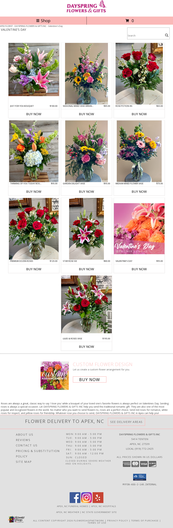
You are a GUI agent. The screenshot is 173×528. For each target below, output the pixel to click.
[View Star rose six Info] (86, 229)
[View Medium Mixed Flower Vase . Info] (139, 151)
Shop (43, 20)
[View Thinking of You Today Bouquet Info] (33, 151)
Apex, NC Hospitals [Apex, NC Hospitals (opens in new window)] (103, 506)
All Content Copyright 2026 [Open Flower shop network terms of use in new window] (53, 520)
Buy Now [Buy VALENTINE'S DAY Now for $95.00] (139, 269)
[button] (139, 477)
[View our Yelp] (98, 502)
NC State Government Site (99, 512)
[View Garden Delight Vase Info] (86, 151)
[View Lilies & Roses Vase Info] (86, 304)
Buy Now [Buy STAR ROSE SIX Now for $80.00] (86, 269)
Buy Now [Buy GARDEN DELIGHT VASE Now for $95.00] (86, 191)
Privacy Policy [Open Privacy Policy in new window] (117, 520)
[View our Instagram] (86, 502)
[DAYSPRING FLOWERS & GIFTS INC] (86, 11)
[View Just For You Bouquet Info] (33, 69)
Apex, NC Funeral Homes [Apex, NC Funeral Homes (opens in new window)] (73, 506)
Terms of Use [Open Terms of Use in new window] (97, 522)
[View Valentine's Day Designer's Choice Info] (139, 228)
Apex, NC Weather (67, 512)
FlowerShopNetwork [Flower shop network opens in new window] (89, 520)
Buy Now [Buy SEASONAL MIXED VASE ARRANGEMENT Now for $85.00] (86, 114)
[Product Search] (145, 35)
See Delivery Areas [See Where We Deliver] (126, 422)
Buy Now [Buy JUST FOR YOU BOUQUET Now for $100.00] (33, 114)
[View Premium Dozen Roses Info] (33, 229)
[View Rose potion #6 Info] (139, 74)
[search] (166, 35)
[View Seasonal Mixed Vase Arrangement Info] (86, 74)
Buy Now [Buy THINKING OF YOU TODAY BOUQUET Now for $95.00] (33, 191)
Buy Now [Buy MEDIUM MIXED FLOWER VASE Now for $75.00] (139, 191)
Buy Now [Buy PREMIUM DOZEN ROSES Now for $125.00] (33, 269)
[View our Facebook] (75, 502)
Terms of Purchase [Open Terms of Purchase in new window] (145, 520)
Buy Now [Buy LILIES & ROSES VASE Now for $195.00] (86, 346)
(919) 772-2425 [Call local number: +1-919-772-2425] (144, 448)
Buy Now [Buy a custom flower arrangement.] (89, 379)
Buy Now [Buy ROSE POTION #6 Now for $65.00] (139, 114)
